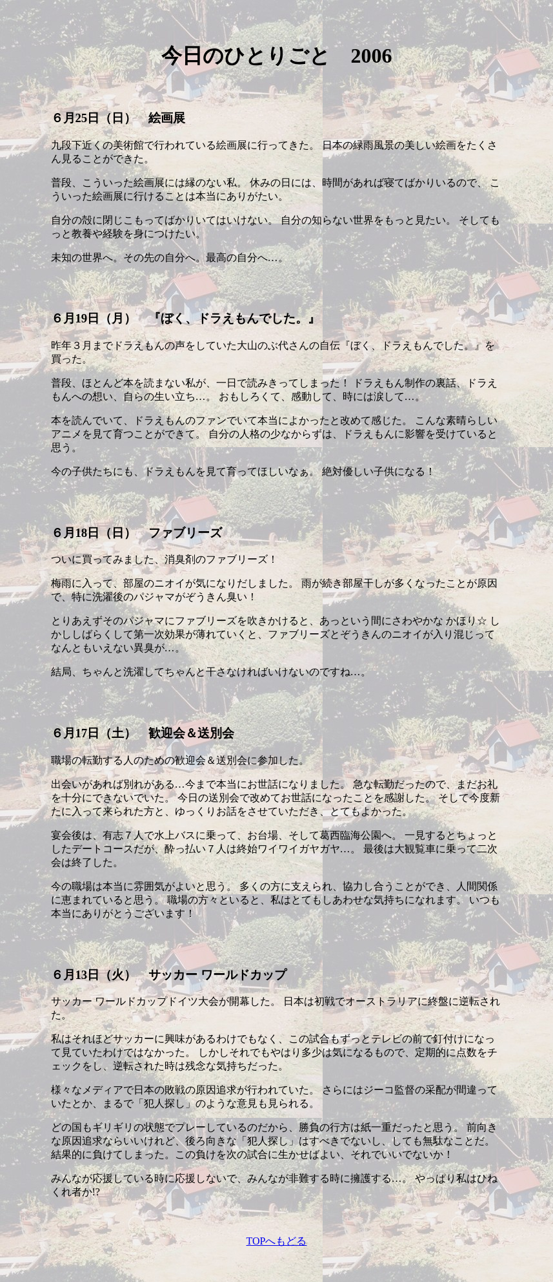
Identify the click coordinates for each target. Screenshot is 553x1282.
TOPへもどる (276, 1240)
